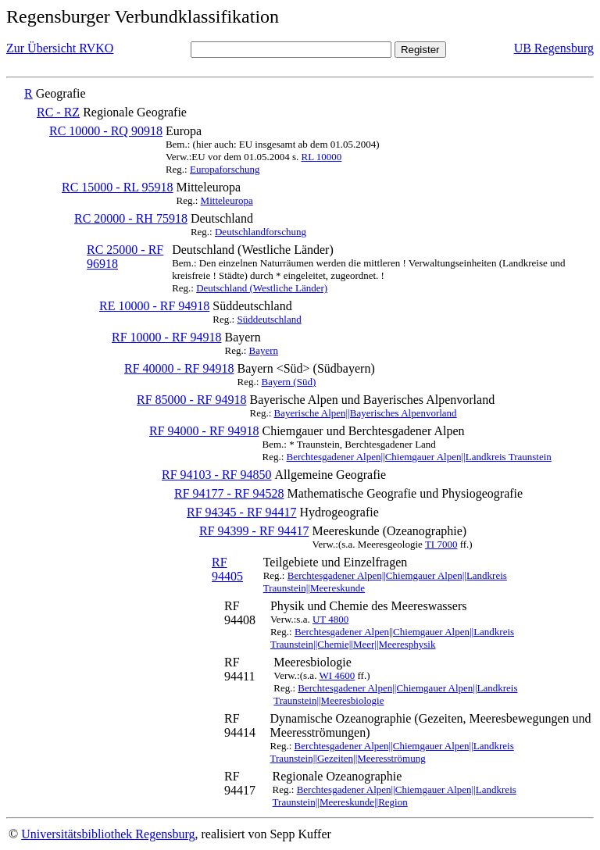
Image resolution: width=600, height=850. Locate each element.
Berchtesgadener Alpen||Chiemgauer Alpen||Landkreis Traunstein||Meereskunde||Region (394, 796)
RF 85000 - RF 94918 (191, 399)
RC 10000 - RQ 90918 (105, 131)
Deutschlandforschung (260, 232)
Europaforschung (225, 169)
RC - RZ (58, 112)
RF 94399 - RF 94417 (254, 531)
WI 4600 (337, 675)
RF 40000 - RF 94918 (179, 368)
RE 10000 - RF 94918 (154, 305)
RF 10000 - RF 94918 (166, 337)
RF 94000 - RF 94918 (204, 431)
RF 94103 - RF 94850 (216, 474)
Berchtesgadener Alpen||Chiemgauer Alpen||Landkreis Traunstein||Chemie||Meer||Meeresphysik (392, 638)
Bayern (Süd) (289, 382)
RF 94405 (227, 569)
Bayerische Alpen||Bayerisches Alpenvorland (365, 413)
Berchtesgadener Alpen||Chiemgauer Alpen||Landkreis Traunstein (419, 456)
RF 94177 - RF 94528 (229, 493)
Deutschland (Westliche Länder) (261, 288)
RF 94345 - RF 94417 (241, 512)
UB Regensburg (554, 48)
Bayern (264, 350)
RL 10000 (321, 156)
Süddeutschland (269, 319)
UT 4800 (330, 619)
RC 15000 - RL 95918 (117, 187)
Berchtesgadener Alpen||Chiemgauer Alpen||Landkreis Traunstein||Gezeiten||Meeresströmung (392, 752)
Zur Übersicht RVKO (59, 48)
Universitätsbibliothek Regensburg (108, 834)
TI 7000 (441, 544)
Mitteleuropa (227, 200)
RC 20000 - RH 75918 (131, 218)
